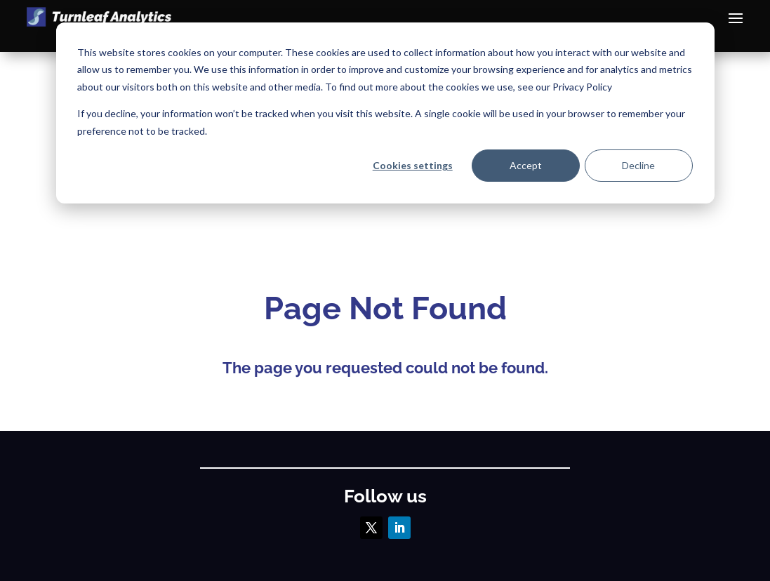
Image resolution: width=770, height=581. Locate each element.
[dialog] (385, 112)
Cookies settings (413, 165)
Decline (638, 165)
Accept (526, 165)
